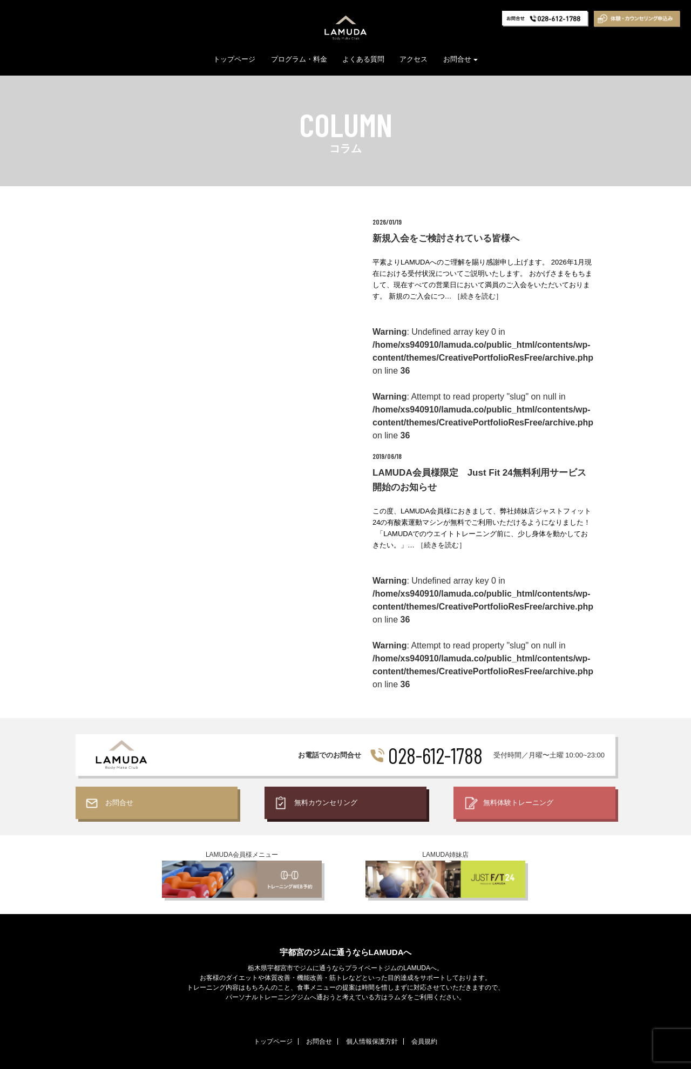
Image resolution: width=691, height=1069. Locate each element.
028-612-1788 (435, 755)
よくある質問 (363, 59)
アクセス (413, 59)
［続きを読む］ (478, 296)
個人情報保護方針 (372, 1041)
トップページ (234, 59)
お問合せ (319, 1041)
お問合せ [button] (460, 59)
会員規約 (424, 1041)
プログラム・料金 (299, 59)
